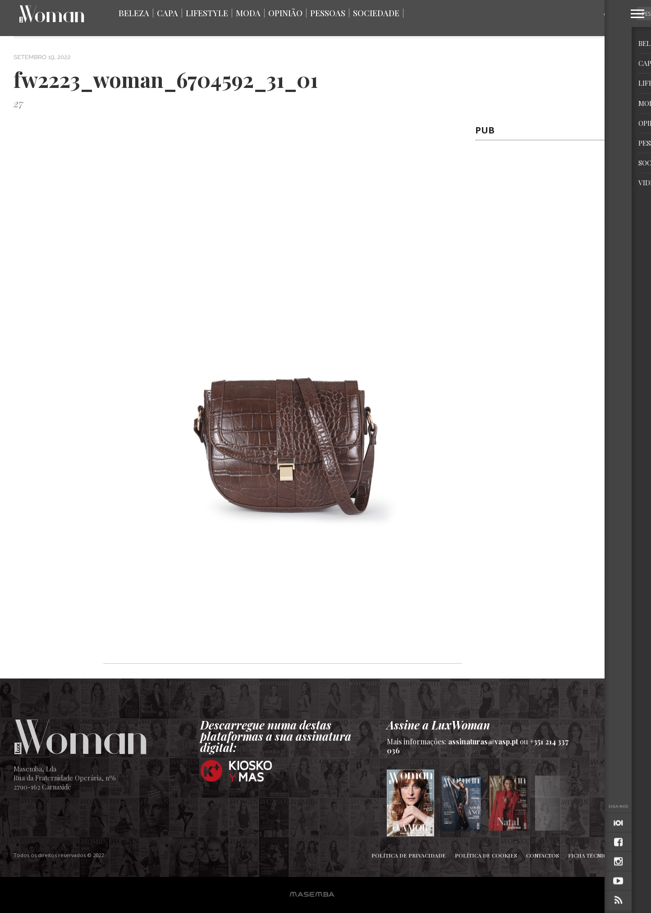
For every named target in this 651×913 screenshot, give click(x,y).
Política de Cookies (486, 855)
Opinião (285, 13)
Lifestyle (207, 13)
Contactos (542, 855)
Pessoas (327, 13)
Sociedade (376, 13)
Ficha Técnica (589, 855)
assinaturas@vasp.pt (483, 741)
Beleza (134, 13)
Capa (167, 13)
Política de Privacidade (408, 855)
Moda (248, 13)
